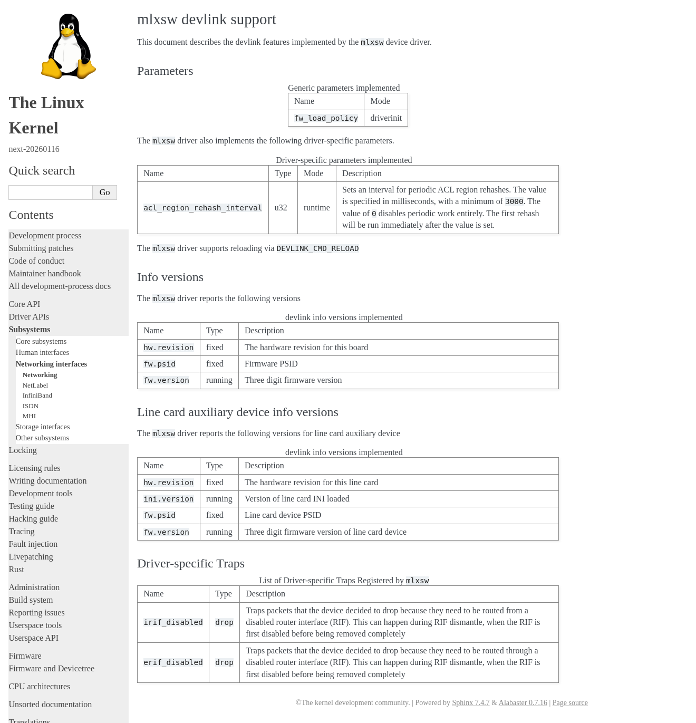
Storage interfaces (43, 375)
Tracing (21, 480)
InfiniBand (37, 344)
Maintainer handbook (44, 222)
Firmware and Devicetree (51, 617)
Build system (30, 548)
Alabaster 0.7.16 (523, 703)
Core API (24, 252)
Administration (34, 536)
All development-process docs (59, 234)
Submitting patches (40, 196)
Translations (29, 671)
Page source (570, 703)
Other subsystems (42, 386)
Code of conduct (36, 209)
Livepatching (30, 505)
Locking (22, 398)
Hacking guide (33, 467)
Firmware (24, 604)
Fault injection (32, 492)
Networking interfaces (51, 313)
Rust (16, 518)
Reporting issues (36, 561)
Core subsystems (41, 290)
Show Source (30, 713)
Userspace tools (35, 574)
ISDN (30, 355)
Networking (40, 323)
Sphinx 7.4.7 (470, 703)
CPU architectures (39, 635)
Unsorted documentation (50, 653)
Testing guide (31, 454)
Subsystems (29, 278)
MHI (29, 365)
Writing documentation (47, 429)
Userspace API (33, 586)
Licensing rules (34, 416)
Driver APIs (28, 265)
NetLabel (35, 334)
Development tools (40, 442)
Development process (44, 184)
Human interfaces (42, 301)
